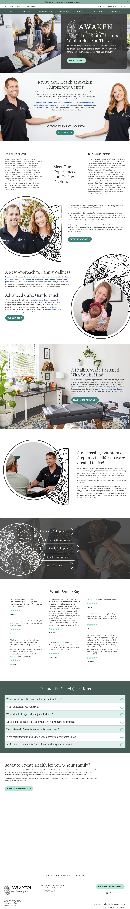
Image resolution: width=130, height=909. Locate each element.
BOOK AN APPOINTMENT (19, 788)
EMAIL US (20, 6)
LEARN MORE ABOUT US (85, 400)
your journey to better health (106, 389)
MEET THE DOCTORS (80, 239)
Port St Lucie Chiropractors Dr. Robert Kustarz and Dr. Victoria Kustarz (63, 102)
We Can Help (81, 11)
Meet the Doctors (44, 11)
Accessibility (115, 904)
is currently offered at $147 (44, 770)
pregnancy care (29, 279)
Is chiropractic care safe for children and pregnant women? (39, 744)
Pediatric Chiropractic (58, 540)
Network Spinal (54, 565)
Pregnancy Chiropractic (53, 531)
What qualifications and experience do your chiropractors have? (41, 736)
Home (12, 11)
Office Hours (30, 6)
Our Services (64, 11)
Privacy (108, 904)
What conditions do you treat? (23, 706)
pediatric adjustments (46, 279)
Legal (103, 904)
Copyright (97, 904)
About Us (26, 11)
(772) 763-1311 (110, 6)
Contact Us (115, 11)
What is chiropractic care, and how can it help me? (34, 699)
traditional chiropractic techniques (41, 300)
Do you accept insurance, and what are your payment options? (40, 721)
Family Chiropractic (60, 548)
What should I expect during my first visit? (29, 714)
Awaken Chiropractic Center (70, 99)
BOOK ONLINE (9, 6)
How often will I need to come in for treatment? (32, 729)
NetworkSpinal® (51, 309)
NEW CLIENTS (65, 132)
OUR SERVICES (14, 318)
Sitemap (123, 904)
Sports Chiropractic (57, 557)
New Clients (98, 11)
